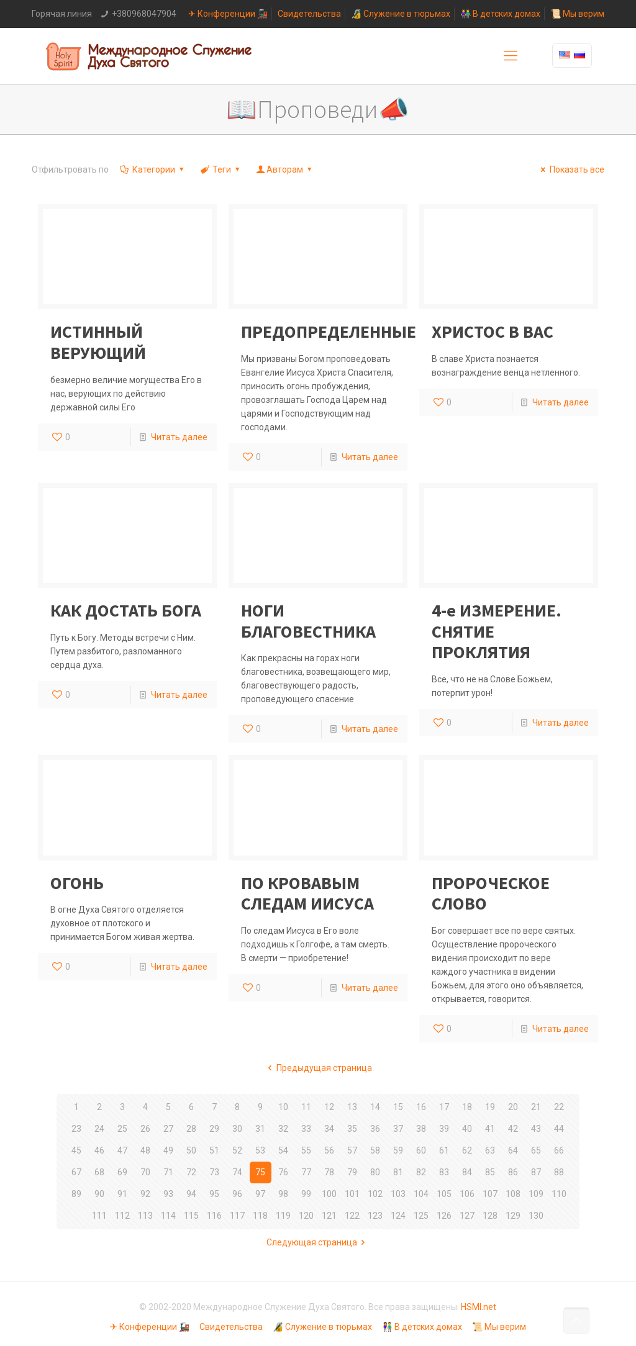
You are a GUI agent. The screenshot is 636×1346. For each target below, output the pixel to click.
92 (145, 1194)
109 (536, 1194)
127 (467, 1216)
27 (168, 1129)
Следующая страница (318, 1242)
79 (352, 1172)
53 (260, 1150)
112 (122, 1216)
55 (306, 1150)
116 (214, 1216)
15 (398, 1107)
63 (490, 1150)
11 (306, 1107)
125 (421, 1216)
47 (122, 1150)
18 (467, 1107)
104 (421, 1194)
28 (191, 1129)
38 (421, 1129)
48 (145, 1150)
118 (260, 1216)
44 (559, 1129)
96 (237, 1194)
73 (214, 1172)
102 (375, 1194)
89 (76, 1194)
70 (145, 1172)
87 (536, 1172)
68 (99, 1172)
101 (352, 1194)
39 (444, 1129)
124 (398, 1216)
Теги (221, 169)
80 (375, 1172)
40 (467, 1129)
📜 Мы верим (577, 14)
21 (536, 1107)
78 (329, 1172)
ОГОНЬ (77, 883)
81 (398, 1172)
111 (99, 1216)
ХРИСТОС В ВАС (492, 331)
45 (76, 1150)
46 (99, 1150)
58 (375, 1150)
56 (329, 1150)
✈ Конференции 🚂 (228, 14)
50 (191, 1150)
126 (444, 1216)
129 (513, 1216)
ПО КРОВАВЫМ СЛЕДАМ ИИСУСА (307, 893)
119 (283, 1216)
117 (237, 1216)
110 (559, 1194)
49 (168, 1150)
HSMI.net (478, 1307)
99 (306, 1194)
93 (168, 1194)
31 (260, 1129)
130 (536, 1216)
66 (559, 1150)
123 (375, 1216)
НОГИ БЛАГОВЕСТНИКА (308, 621)
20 (513, 1107)
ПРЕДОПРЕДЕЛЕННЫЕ (328, 331)
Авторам (285, 169)
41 (490, 1129)
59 (398, 1150)
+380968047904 (144, 14)
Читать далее (179, 437)
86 (513, 1172)
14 (375, 1107)
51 (214, 1150)
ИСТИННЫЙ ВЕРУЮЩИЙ (98, 342)
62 (467, 1150)
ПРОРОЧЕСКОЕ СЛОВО (491, 893)
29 (214, 1129)
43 (536, 1129)
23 (76, 1129)
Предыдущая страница (318, 1068)
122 (352, 1216)
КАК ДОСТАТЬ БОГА (125, 610)
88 (559, 1172)
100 (329, 1194)
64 (513, 1150)
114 (168, 1216)
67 (76, 1172)
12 (329, 1107)
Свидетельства (309, 14)
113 (145, 1216)
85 (490, 1172)
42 (513, 1129)
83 (444, 1172)
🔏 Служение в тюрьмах (400, 14)
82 (421, 1172)
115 (191, 1216)
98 (283, 1194)
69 (122, 1172)
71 (168, 1172)
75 (260, 1172)
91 (122, 1194)
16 (421, 1107)
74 (237, 1172)
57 (352, 1150)
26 (145, 1129)
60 (421, 1150)
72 (191, 1172)
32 (283, 1129)
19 (490, 1107)
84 (467, 1172)
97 (260, 1194)
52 (237, 1150)
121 (329, 1216)
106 (467, 1194)
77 (306, 1172)
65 (536, 1150)
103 (398, 1194)
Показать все (570, 169)
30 (237, 1129)
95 (214, 1194)
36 (375, 1129)
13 (352, 1107)
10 (283, 1107)
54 (283, 1150)
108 (513, 1194)
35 (352, 1129)
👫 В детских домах (500, 14)
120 (306, 1216)
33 (306, 1129)
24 (99, 1129)
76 (283, 1172)
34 (329, 1129)
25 (122, 1129)
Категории (152, 169)
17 (444, 1107)
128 (490, 1216)
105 (444, 1194)
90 (99, 1194)
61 (444, 1150)
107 (490, 1194)
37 (398, 1129)
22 (559, 1107)
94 (191, 1194)
